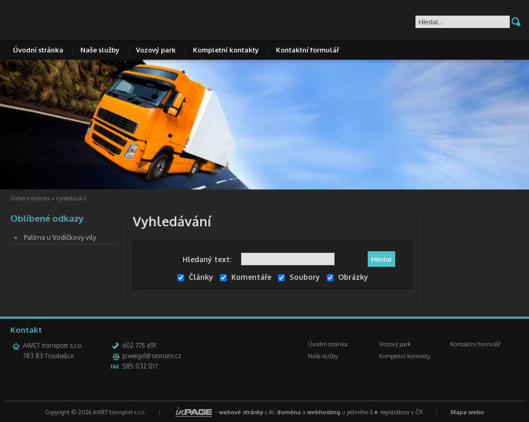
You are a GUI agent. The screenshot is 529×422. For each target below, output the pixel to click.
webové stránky (241, 412)
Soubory (299, 277)
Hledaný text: (207, 259)
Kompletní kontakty (226, 50)
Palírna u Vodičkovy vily (60, 237)
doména (289, 412)
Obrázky (347, 277)
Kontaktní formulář (307, 50)
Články (195, 277)
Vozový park (156, 50)
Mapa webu (467, 412)
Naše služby (99, 50)
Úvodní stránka (38, 50)
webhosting (323, 412)
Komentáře (245, 277)
